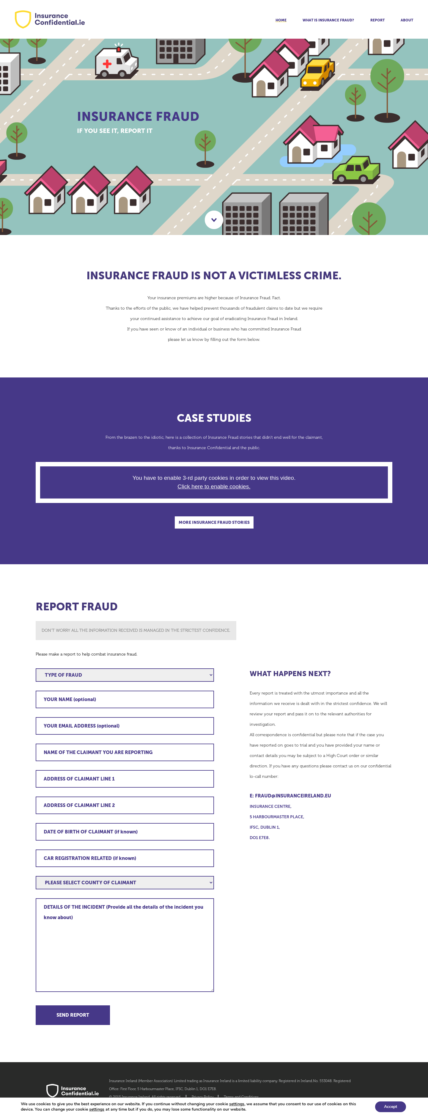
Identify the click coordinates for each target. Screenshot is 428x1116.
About (407, 20)
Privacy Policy (202, 1097)
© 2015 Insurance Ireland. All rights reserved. (145, 1097)
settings (236, 1104)
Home (281, 20)
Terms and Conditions (241, 1097)
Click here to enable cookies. (213, 486)
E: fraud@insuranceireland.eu (290, 796)
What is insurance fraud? (328, 20)
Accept (390, 1106)
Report (377, 20)
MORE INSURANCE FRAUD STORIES (214, 522)
